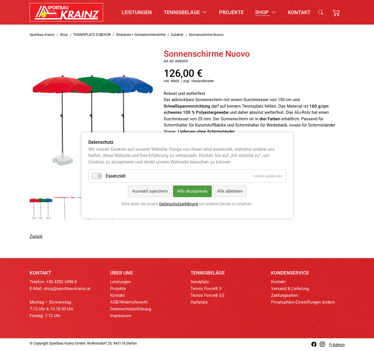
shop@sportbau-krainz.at (67, 288)
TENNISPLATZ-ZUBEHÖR (92, 35)
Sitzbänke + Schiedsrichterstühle (140, 35)
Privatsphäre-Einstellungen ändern (303, 302)
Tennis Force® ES (207, 295)
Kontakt (299, 12)
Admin (336, 344)
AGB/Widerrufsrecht (129, 302)
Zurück (36, 236)
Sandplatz (200, 281)
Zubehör (177, 35)
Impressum (120, 315)
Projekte (231, 12)
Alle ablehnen (229, 191)
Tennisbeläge (185, 12)
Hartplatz (199, 302)
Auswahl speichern (149, 191)
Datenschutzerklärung (130, 308)
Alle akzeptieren (192, 191)
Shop (265, 12)
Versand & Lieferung (290, 288)
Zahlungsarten (284, 295)
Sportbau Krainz (42, 35)
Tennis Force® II (206, 288)
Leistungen (137, 12)
